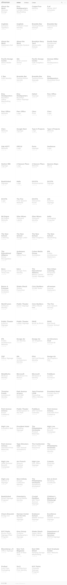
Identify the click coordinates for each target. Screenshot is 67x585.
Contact (34, 2)
